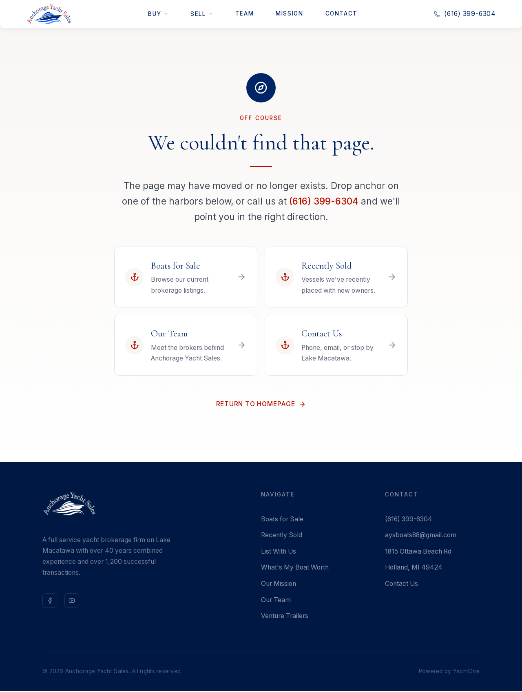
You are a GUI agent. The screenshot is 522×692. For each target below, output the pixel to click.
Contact (341, 13)
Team (244, 13)
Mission (289, 13)
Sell (201, 14)
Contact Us (401, 585)
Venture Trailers (284, 617)
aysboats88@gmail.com (420, 536)
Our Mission (278, 585)
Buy (158, 14)
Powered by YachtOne (449, 672)
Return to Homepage (261, 405)
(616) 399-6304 (323, 201)
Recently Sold (281, 536)
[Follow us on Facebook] (49, 601)
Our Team (276, 601)
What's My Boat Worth (295, 568)
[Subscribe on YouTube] (71, 601)
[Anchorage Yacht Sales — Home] (49, 14)
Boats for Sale (282, 520)
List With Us (278, 552)
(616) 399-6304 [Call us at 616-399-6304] (465, 14)
